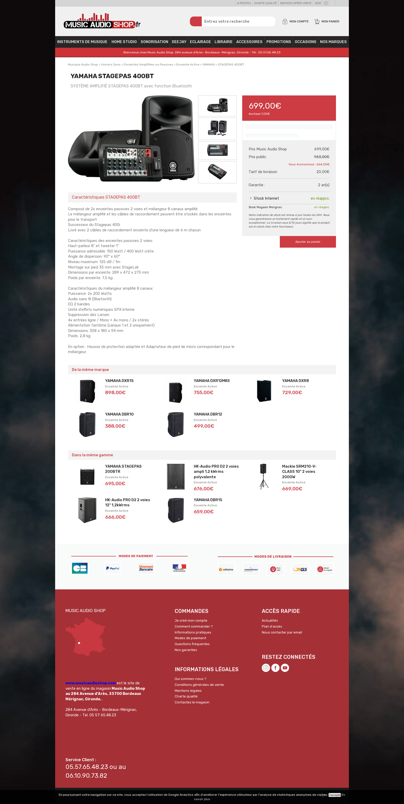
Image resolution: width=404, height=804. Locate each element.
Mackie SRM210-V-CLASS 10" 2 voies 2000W (299, 472)
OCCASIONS (305, 42)
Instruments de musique (82, 42)
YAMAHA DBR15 (208, 500)
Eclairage (200, 42)
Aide (318, 3)
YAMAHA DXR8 (295, 381)
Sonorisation (154, 42)
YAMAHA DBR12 (208, 415)
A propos (244, 3)
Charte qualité (265, 3)
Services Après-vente (296, 3)
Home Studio (124, 42)
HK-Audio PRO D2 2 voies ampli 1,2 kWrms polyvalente (216, 472)
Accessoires (249, 42)
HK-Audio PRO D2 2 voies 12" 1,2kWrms (127, 503)
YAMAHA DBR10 (119, 415)
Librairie (224, 42)
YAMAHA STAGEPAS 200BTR (123, 470)
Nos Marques (333, 42)
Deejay (179, 42)
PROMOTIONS (278, 42)
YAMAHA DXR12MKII (212, 381)
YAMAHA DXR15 (119, 381)
